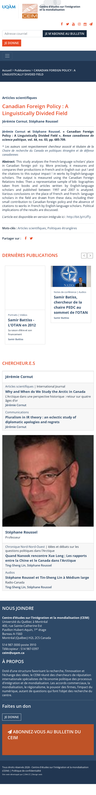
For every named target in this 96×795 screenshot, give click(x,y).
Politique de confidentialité (26, 770)
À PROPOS (13, 661)
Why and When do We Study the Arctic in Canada (45, 391)
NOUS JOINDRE (18, 608)
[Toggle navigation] (7, 55)
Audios (82, 292)
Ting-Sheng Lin (15, 565)
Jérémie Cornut (14, 121)
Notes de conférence (65, 292)
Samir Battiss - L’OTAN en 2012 (22, 322)
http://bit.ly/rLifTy (79, 217)
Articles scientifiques (19, 98)
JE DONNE (12, 43)
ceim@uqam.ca (13, 653)
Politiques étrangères (62, 228)
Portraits (13, 315)
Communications (17, 412)
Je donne (12, 717)
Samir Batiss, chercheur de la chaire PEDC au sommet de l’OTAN (71, 305)
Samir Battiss (15, 339)
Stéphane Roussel (43, 121)
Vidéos (23, 315)
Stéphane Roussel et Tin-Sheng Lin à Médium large (47, 577)
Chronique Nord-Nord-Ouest (25, 547)
